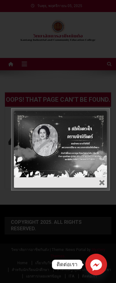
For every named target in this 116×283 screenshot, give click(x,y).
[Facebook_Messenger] (96, 264)
